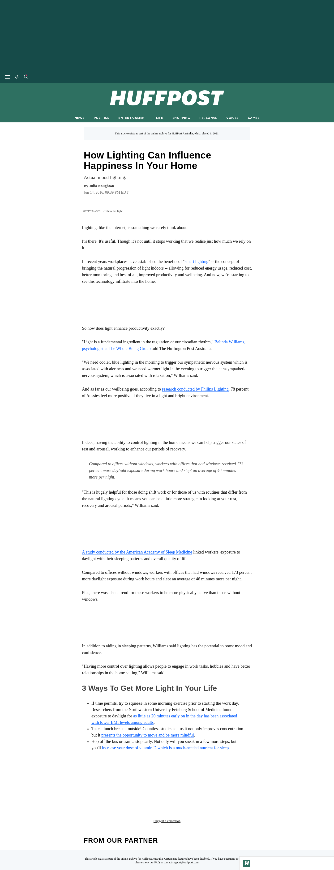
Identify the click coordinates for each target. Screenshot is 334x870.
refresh (172, 777)
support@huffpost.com (185, 828)
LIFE (159, 118)
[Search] (25, 77)
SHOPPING (181, 118)
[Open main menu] (7, 77)
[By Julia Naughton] (101, 186)
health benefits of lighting (130, 777)
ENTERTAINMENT (132, 118)
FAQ (157, 828)
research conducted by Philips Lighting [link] (195, 389)
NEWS (80, 118)
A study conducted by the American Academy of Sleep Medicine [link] (137, 552)
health (91, 777)
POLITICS (101, 118)
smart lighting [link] (197, 261)
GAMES (253, 118)
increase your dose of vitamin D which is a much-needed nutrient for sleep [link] (165, 747)
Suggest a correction (167, 787)
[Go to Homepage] (246, 863)
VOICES (232, 118)
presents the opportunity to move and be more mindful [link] (147, 735)
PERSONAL (208, 118)
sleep (191, 777)
